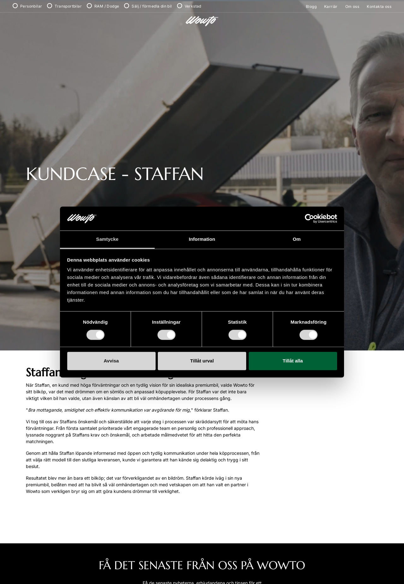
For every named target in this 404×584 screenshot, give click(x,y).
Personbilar (31, 6)
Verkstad (193, 6)
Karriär (331, 6)
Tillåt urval (202, 361)
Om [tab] (296, 239)
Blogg (311, 6)
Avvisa (111, 361)
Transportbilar (68, 6)
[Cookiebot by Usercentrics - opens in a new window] (309, 218)
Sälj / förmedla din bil (152, 6)
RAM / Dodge (106, 6)
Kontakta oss (379, 6)
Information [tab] (202, 239)
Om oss (352, 6)
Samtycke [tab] (107, 239)
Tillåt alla (293, 361)
